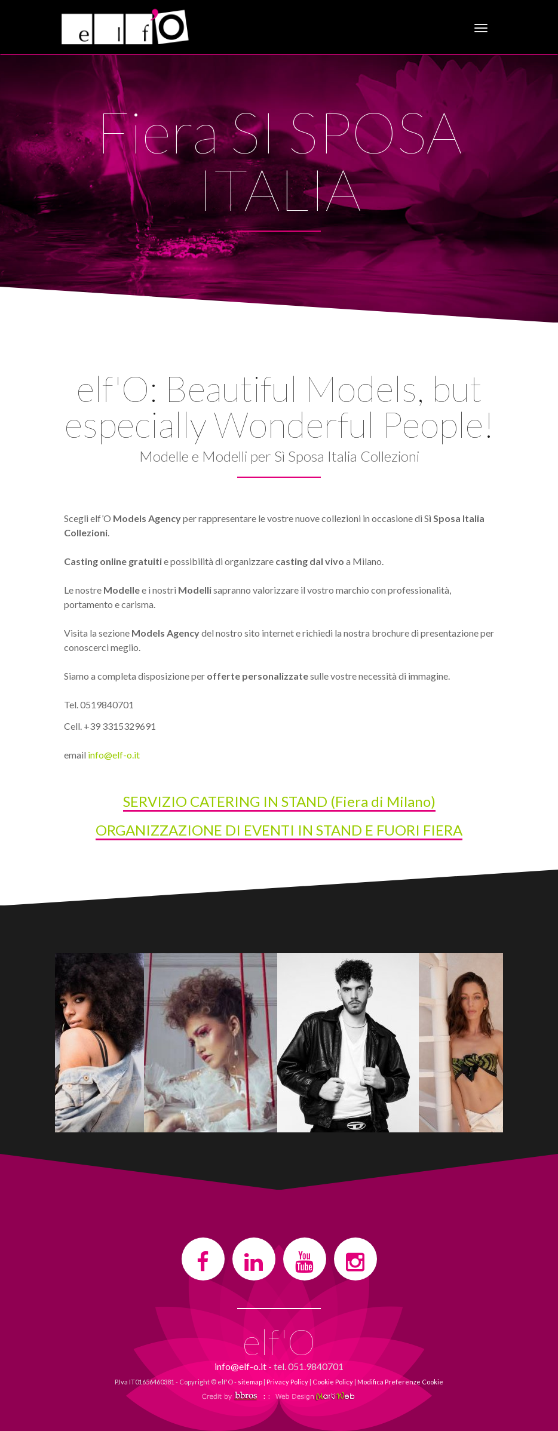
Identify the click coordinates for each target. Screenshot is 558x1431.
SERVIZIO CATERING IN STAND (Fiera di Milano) (279, 801)
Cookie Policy (332, 1382)
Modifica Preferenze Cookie (400, 1382)
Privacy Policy (287, 1382)
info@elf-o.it (114, 754)
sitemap (250, 1382)
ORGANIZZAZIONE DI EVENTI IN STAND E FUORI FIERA (279, 830)
